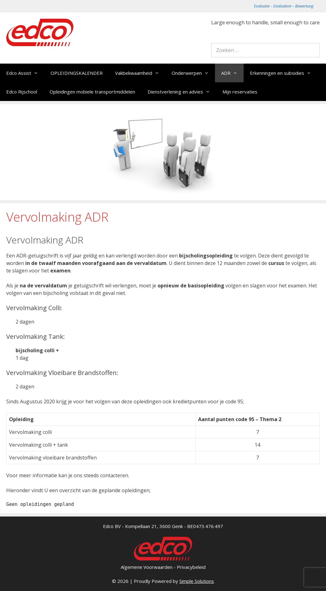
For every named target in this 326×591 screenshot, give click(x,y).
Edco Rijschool (21, 92)
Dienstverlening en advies (182, 91)
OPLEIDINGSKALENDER (77, 73)
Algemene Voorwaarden (147, 567)
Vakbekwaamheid (140, 73)
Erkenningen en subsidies (283, 73)
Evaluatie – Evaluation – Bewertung (284, 6)
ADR (232, 73)
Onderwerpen (193, 73)
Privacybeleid (191, 567)
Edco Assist (25, 73)
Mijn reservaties (239, 92)
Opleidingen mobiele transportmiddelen (92, 92)
